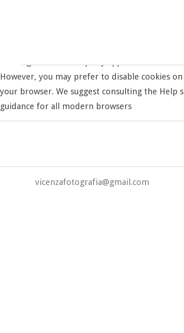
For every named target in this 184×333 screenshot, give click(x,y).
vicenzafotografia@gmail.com (92, 182)
